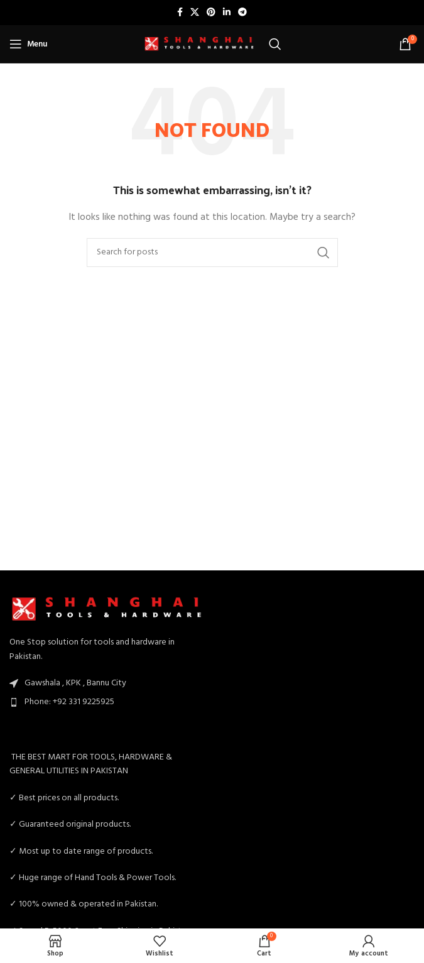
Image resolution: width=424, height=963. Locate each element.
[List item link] (107, 702)
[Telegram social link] (242, 13)
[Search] (275, 44)
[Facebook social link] (180, 13)
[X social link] (195, 13)
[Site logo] (199, 44)
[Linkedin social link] (226, 13)
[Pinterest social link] (211, 13)
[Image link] (107, 609)
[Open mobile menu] (28, 44)
